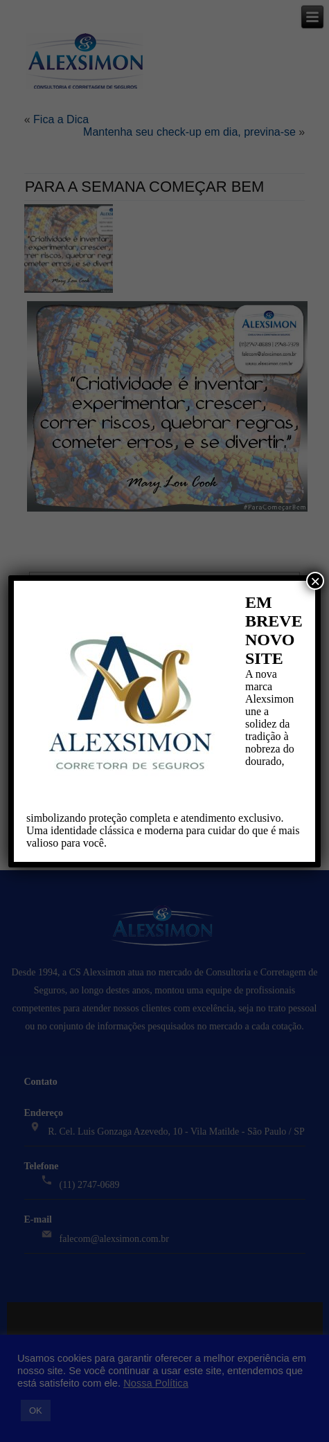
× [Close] (315, 581)
